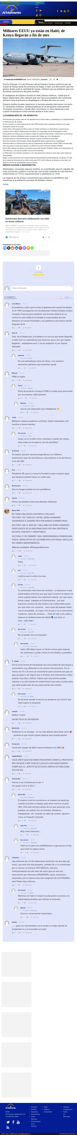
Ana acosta (34, 646)
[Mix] (28, 248)
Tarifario (66, 1107)
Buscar (40, 22)
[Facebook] (5, 248)
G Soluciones (71, 1134)
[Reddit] (12, 248)
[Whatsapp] (32, 248)
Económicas (35, 1114)
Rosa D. (30, 358)
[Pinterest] (20, 248)
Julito (29, 436)
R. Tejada (30, 696)
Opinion (47, 1109)
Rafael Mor (34, 828)
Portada (34, 1107)
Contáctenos (67, 1109)
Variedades (48, 1112)
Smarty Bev (31, 797)
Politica (33, 1109)
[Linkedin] (16, 248)
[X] (8, 248)
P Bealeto (31, 893)
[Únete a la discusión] (42, 288)
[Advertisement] (26, 253)
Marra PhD (31, 559)
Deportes (34, 1112)
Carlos (32, 406)
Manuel (30, 388)
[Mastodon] (24, 248)
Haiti (45, 1107)
